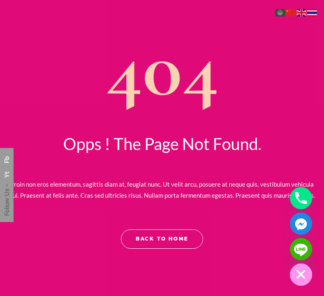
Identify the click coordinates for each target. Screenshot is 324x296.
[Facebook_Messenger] (301, 224)
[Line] (301, 249)
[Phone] (301, 198)
